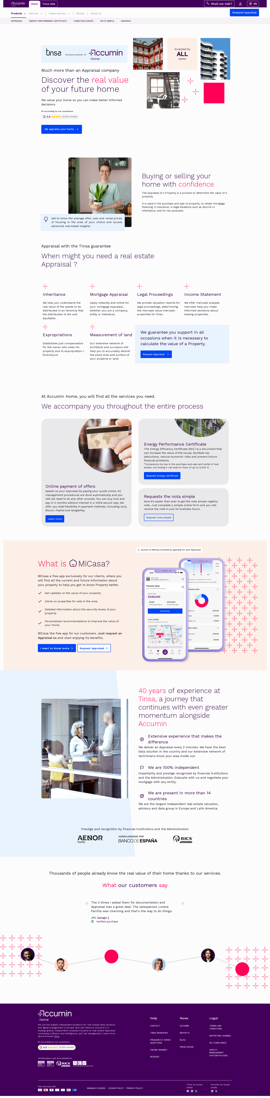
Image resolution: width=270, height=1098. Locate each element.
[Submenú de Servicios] (41, 14)
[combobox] (253, 4)
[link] (135, 913)
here (56, 1038)
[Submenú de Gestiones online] (69, 14)
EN (253, 3)
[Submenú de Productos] (25, 14)
